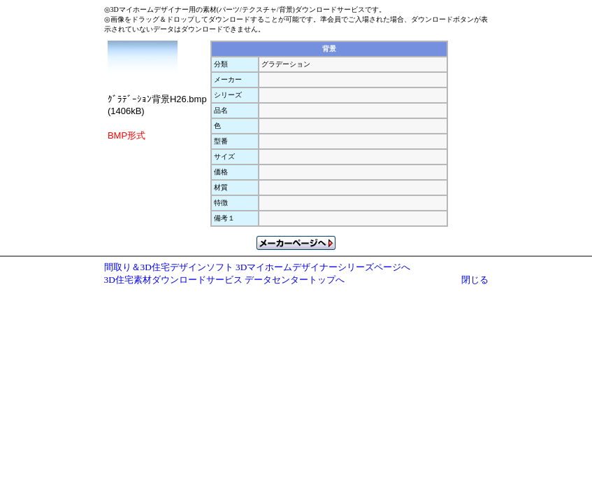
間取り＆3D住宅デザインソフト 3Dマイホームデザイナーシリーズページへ (257, 267)
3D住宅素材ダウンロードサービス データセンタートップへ (224, 279)
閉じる (475, 279)
